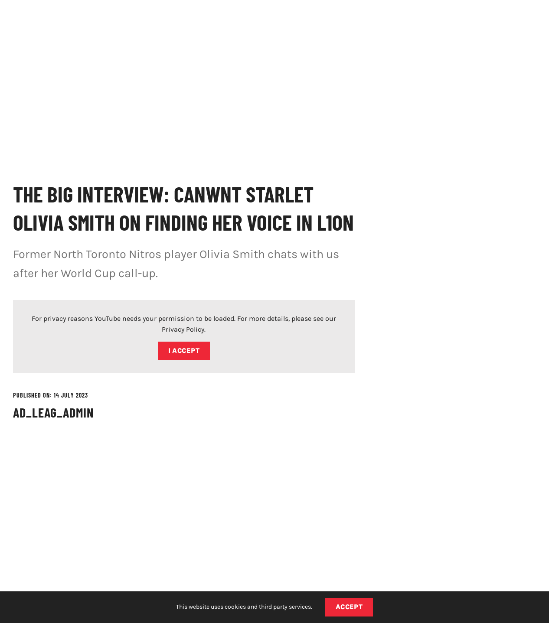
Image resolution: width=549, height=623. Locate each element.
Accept (349, 607)
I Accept (184, 350)
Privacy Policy (183, 329)
